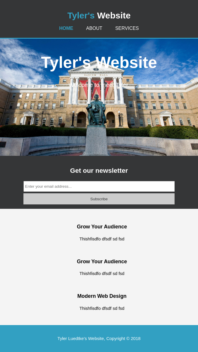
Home (66, 28)
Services (127, 28)
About (94, 28)
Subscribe (98, 199)
